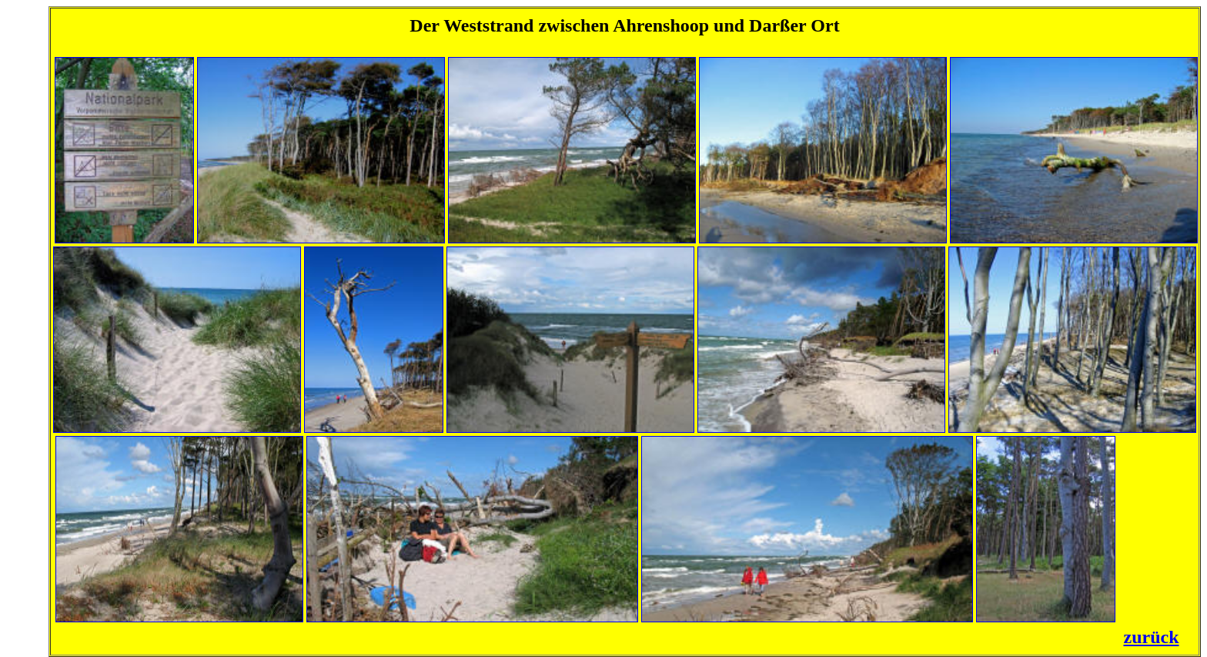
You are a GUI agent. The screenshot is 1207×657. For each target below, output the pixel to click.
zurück (1151, 637)
